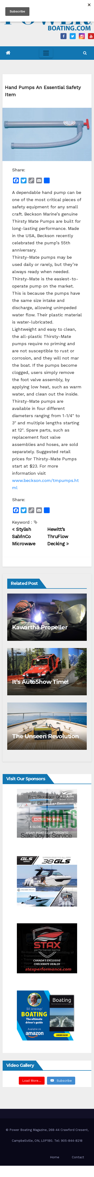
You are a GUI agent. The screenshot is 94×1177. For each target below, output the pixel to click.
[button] (85, 53)
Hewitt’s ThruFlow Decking (58, 536)
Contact (78, 1157)
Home (54, 1157)
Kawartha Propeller (39, 627)
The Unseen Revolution (45, 736)
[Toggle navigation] (46, 53)
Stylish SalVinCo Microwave (23, 536)
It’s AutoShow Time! (40, 681)
